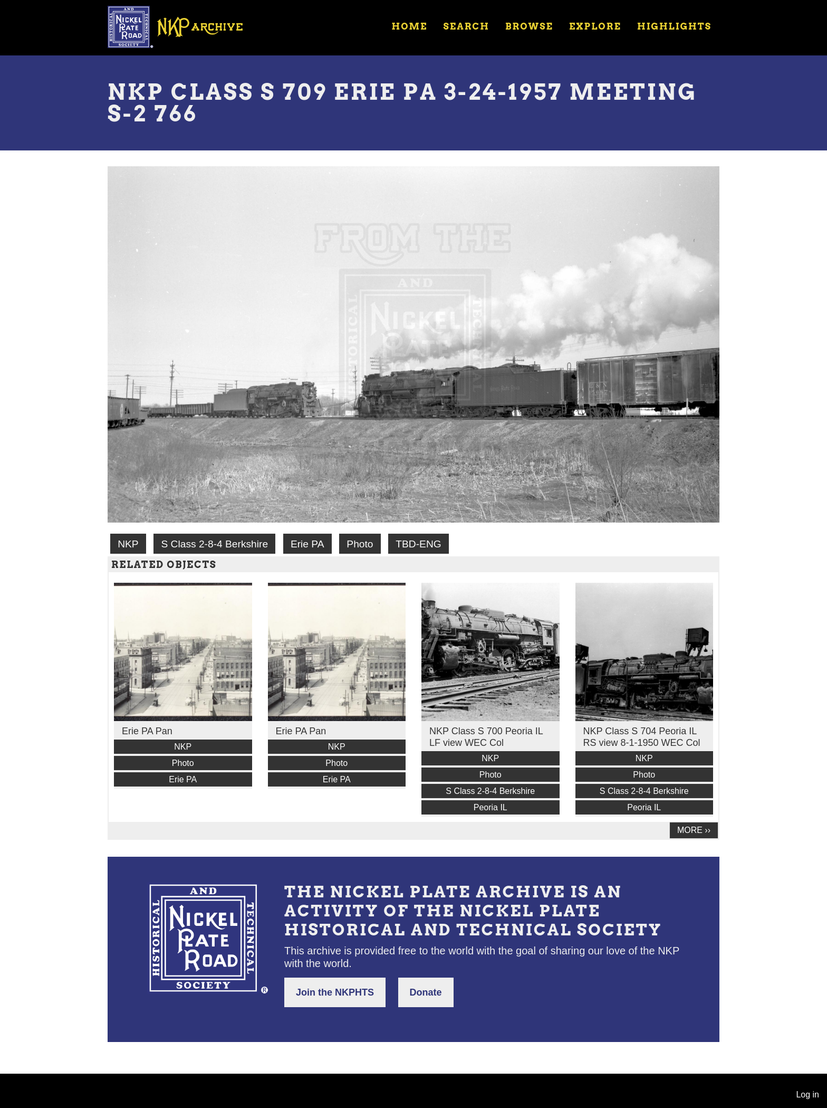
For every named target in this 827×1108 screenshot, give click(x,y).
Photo (360, 544)
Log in (807, 1094)
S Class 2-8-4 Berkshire (214, 544)
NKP (128, 544)
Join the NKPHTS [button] (335, 992)
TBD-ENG (418, 544)
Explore (595, 26)
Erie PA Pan (147, 731)
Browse (529, 26)
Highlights (674, 26)
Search (466, 26)
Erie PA (307, 544)
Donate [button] (426, 992)
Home (409, 26)
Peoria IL (490, 807)
